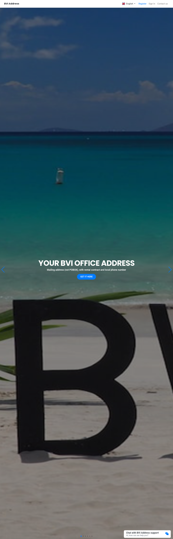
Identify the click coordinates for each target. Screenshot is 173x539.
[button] (170, 270)
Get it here (86, 276)
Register (143, 3)
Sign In (152, 3)
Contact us (162, 3)
